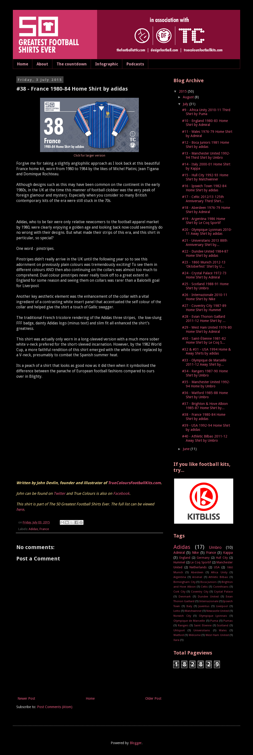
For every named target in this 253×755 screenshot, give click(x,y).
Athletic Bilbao (218, 577)
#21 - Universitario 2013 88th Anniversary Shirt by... (204, 242)
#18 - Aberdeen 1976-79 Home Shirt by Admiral (206, 210)
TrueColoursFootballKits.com (134, 483)
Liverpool (222, 606)
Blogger (136, 743)
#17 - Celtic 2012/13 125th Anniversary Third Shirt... (203, 199)
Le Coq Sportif (200, 562)
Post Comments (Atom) (54, 707)
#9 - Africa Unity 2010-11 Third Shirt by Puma (206, 112)
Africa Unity (219, 572)
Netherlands (198, 567)
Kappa (228, 553)
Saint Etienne (202, 625)
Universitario (201, 630)
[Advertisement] (89, 682)
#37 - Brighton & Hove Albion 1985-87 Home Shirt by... (205, 406)
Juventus (204, 606)
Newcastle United (217, 611)
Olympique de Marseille (189, 620)
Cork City (179, 591)
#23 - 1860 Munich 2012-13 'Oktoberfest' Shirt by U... (204, 264)
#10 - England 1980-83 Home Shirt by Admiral (205, 123)
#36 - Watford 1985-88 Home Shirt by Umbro (205, 395)
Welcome (195, 635)
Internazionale (208, 601)
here (20, 509)
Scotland (222, 625)
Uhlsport (179, 630)
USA (217, 567)
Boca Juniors (208, 582)
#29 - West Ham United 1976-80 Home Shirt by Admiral (207, 329)
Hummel (179, 562)
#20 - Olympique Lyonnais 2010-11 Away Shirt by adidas (207, 232)
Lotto (176, 611)
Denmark (185, 596)
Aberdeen (197, 572)
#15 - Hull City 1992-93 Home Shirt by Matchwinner (205, 177)
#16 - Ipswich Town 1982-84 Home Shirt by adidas (204, 188)
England (184, 557)
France (44, 529)
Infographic (106, 64)
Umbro (215, 547)
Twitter (59, 493)
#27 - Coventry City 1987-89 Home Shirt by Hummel (204, 308)
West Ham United (217, 635)
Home (22, 64)
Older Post (153, 698)
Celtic (204, 586)
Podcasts (135, 64)
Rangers (183, 625)
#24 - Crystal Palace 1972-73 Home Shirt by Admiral (204, 275)
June (186, 449)
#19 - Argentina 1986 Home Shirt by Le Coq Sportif (203, 221)
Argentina (179, 577)
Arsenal (197, 577)
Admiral (179, 553)
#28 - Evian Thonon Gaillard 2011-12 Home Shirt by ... (204, 319)
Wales (223, 630)
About (42, 64)
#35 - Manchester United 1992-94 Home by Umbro (206, 384)
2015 (183, 91)
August (189, 97)
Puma (214, 620)
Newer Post (26, 698)
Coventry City (199, 591)
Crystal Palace (223, 591)
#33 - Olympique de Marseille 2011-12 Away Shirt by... (204, 362)
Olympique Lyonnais (213, 615)
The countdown (72, 64)
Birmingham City (184, 582)
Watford (178, 635)
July (186, 104)
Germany (203, 557)
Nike (195, 553)
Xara (176, 640)
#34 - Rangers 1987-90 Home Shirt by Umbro (205, 373)
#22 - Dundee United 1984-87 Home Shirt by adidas (205, 253)
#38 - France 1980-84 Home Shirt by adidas (203, 417)
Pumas (228, 620)
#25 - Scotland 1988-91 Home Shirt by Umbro (205, 286)
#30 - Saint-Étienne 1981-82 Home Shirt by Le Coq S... (204, 341)
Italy (189, 606)
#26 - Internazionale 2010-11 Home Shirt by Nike (204, 297)
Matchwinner (193, 611)
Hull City (222, 557)
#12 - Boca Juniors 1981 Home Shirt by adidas (205, 144)
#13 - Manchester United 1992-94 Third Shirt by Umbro (206, 155)
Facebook (121, 493)
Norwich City (182, 615)
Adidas (33, 529)
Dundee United (208, 596)
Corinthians (221, 586)
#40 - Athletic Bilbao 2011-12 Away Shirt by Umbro (204, 438)
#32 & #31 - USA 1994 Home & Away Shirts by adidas (206, 351)
